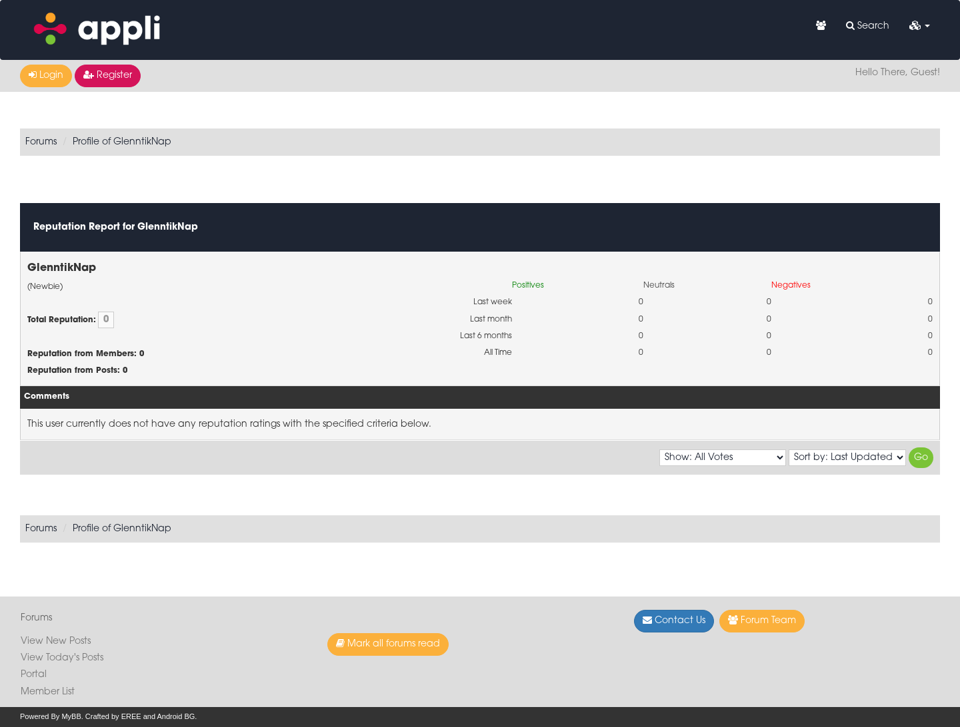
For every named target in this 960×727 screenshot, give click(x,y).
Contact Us (674, 620)
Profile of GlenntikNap (122, 142)
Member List (48, 692)
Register (107, 75)
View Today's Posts (62, 658)
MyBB (71, 716)
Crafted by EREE (113, 716)
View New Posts (56, 641)
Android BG (176, 716)
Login (46, 75)
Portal (34, 675)
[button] (919, 27)
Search (867, 26)
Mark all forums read (388, 643)
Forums (41, 142)
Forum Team (762, 620)
